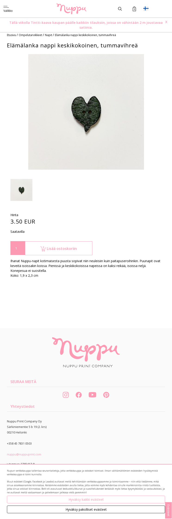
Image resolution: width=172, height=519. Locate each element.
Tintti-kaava (41, 22)
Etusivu (12, 35)
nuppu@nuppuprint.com (24, 454)
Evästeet (168, 510)
